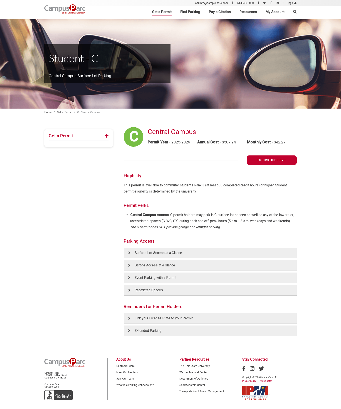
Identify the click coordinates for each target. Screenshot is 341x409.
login (292, 3)
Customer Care (125, 366)
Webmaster (266, 381)
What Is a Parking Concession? (135, 385)
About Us (123, 359)
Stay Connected (254, 359)
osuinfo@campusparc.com (211, 3)
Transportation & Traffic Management (201, 391)
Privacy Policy (249, 381)
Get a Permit (162, 12)
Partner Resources (194, 359)
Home (48, 112)
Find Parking (190, 12)
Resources (248, 12)
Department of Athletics (193, 378)
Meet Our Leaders (127, 372)
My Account (275, 12)
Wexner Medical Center (193, 372)
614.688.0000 (245, 3)
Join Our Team (125, 378)
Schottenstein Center (192, 385)
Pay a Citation (220, 12)
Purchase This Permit (271, 160)
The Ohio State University (194, 366)
